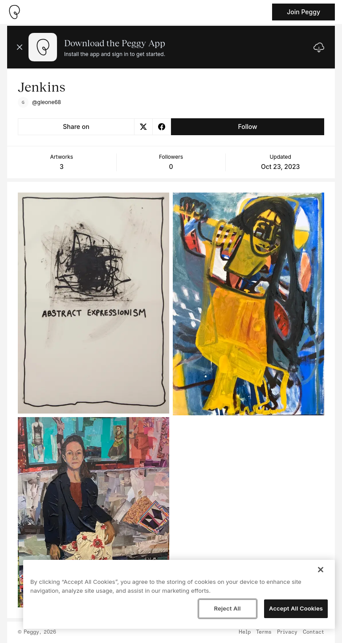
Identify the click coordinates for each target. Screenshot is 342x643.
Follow (247, 126)
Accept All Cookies (296, 608)
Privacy (287, 632)
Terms (264, 632)
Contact (313, 632)
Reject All (227, 608)
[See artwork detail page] (93, 303)
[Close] (320, 569)
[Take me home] (14, 12)
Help (245, 632)
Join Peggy (303, 12)
